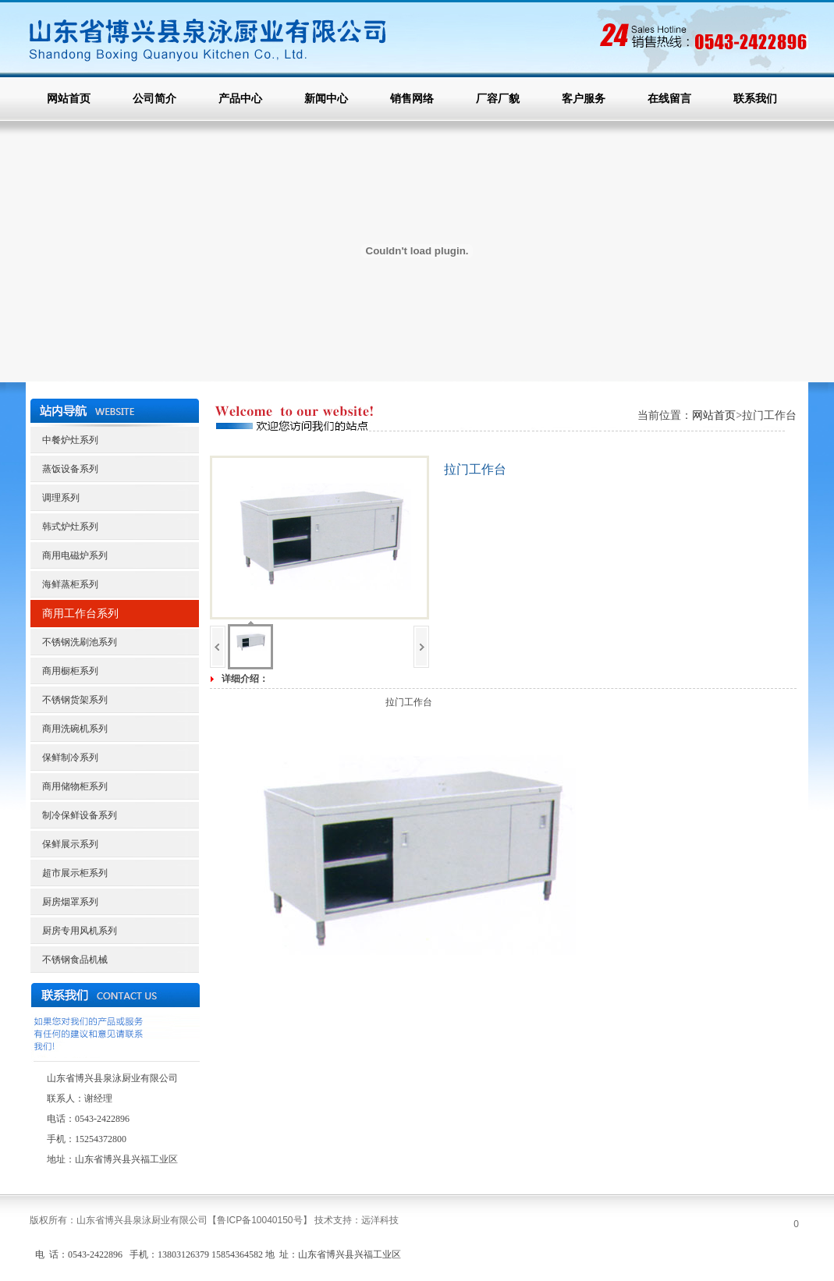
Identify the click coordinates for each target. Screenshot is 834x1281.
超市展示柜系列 (75, 873)
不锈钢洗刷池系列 (79, 642)
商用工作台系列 (80, 613)
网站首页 (714, 415)
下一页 (421, 647)
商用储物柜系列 (75, 786)
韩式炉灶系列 (70, 526)
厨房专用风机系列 (79, 930)
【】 (259, 1220)
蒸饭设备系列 (70, 468)
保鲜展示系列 (70, 844)
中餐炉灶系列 (70, 440)
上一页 (217, 647)
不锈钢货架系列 (75, 699)
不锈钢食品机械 (75, 959)
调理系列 (61, 497)
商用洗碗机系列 (75, 728)
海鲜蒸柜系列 (70, 584)
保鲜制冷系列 (70, 757)
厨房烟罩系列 (70, 901)
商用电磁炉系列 (75, 555)
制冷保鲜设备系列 (79, 815)
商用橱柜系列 (70, 670)
